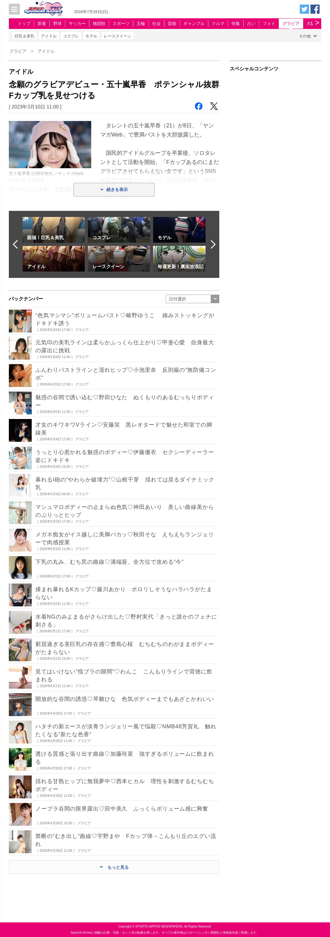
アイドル (49, 36)
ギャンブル (194, 23)
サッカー (77, 23)
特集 (235, 23)
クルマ (218, 23)
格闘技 (99, 23)
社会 (156, 23)
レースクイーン (117, 36)
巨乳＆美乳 (24, 36)
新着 (42, 23)
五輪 (141, 23)
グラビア (291, 23)
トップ (24, 23)
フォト (269, 23)
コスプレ (71, 36)
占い (251, 23)
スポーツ (121, 23)
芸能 (172, 23)
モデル (91, 36)
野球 (57, 23)
